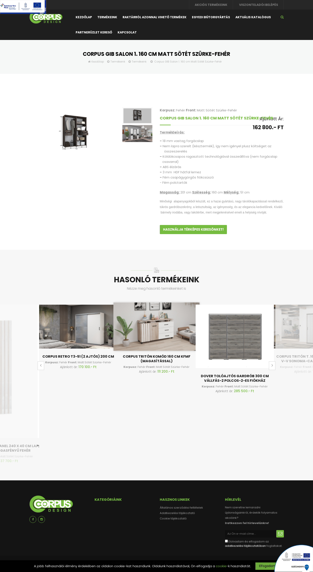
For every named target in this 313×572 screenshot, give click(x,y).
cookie (221, 566)
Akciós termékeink (211, 5)
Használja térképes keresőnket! (193, 229)
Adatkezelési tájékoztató (177, 513)
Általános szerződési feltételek (181, 508)
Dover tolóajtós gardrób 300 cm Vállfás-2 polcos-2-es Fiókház (235, 378)
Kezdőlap (84, 17)
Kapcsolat (127, 32)
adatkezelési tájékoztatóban (245, 546)
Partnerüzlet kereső (94, 32)
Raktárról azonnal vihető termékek (154, 17)
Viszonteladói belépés (258, 5)
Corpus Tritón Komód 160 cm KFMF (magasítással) (156, 359)
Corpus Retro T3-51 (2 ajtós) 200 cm (78, 356)
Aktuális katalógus (253, 17)
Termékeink (107, 17)
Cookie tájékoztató (173, 518)
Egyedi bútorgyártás (211, 17)
